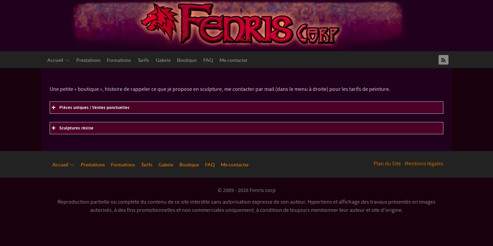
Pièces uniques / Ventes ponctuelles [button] (89, 107)
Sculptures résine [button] (71, 128)
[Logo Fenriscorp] (241, 24)
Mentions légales (424, 163)
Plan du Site (387, 163)
